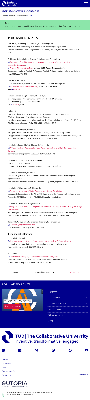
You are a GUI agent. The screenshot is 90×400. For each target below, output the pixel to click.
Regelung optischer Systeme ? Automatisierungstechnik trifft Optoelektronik (40, 241)
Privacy (4, 367)
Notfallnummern (55, 309)
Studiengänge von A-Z (57, 303)
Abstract (16, 90)
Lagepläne (53, 292)
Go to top (82, 375)
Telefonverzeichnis (56, 315)
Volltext (16, 105)
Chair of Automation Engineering (20, 11)
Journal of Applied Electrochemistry (24, 86)
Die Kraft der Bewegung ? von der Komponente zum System (34, 257)
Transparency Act (8, 371)
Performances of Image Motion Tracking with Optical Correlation (36, 191)
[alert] (45, 25)
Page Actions (74, 272)
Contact (5, 360)
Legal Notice (6, 363)
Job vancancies (54, 298)
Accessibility (6, 375)
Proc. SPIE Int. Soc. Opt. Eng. (21, 68)
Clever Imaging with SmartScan (22, 225)
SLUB (51, 321)
